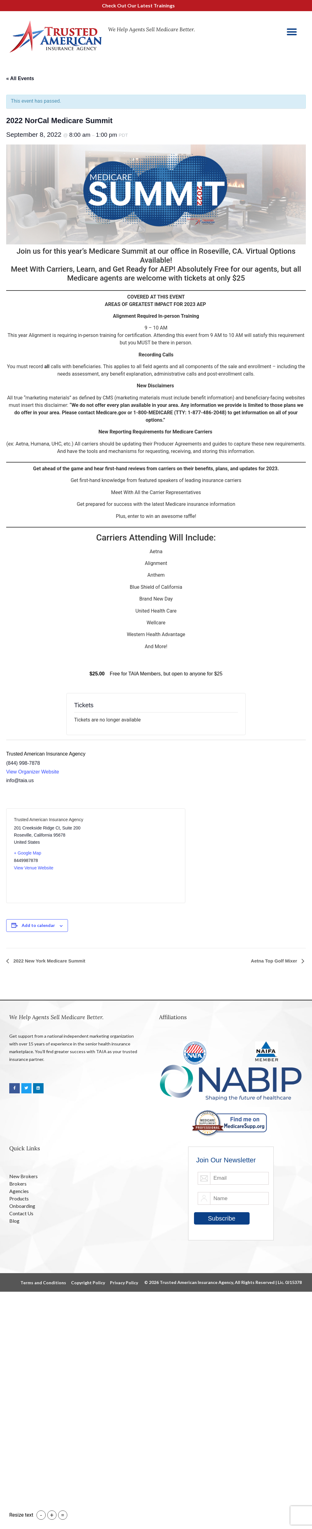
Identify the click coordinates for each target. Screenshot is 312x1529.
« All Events (20, 78)
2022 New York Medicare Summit (48, 960)
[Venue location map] (136, 855)
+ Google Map (27, 853)
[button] (292, 32)
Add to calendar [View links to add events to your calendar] (38, 925)
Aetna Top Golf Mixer (274, 960)
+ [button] (51, 1515)
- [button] (41, 1515)
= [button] (62, 1515)
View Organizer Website (32, 771)
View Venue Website (33, 867)
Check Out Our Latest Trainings (141, 5)
